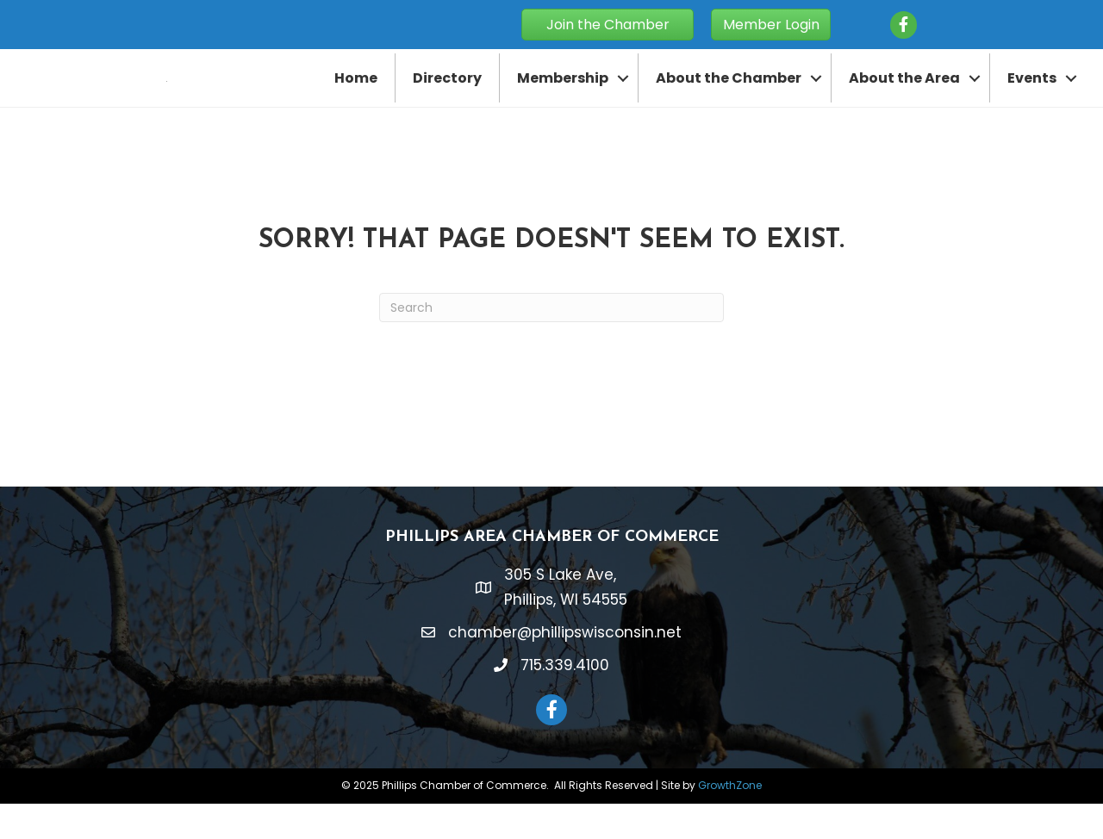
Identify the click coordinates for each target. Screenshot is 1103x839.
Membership (562, 96)
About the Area (904, 96)
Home (355, 96)
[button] (607, 24)
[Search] (551, 343)
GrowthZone (730, 821)
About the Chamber (728, 96)
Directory (447, 96)
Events (1031, 96)
